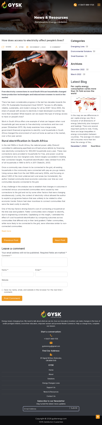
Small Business (77, 56)
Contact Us (51, 396)
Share (8, 47)
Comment (6, 255)
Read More (95, 146)
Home (51, 370)
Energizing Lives (78, 46)
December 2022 (77, 69)
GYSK (19, 47)
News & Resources (51, 392)
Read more (6, 231)
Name (5, 270)
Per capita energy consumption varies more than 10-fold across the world (83, 90)
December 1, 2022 (36, 47)
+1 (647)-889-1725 (84, 5)
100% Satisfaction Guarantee (51, 422)
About (51, 374)
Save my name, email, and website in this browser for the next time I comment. (33, 291)
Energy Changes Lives (51, 383)
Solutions (51, 379)
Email (38, 270)
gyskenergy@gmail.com (51, 346)
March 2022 (76, 74)
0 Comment (55, 47)
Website (5, 280)
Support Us (51, 387)
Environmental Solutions (81, 51)
